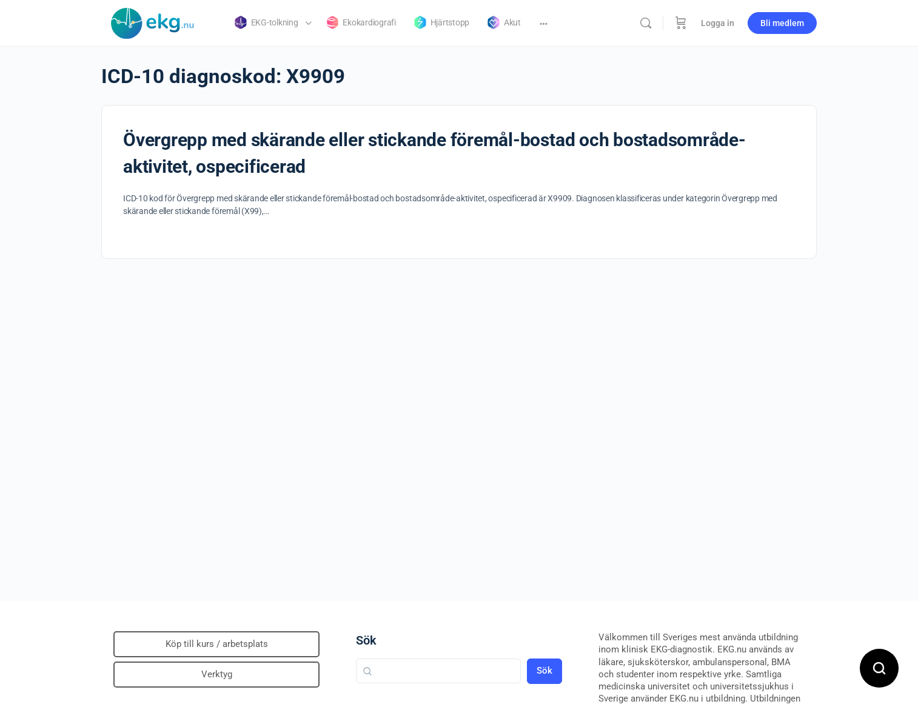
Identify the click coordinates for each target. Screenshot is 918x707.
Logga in (717, 23)
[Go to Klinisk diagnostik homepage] (152, 21)
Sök (366, 640)
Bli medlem (782, 23)
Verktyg (216, 674)
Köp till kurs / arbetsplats (217, 643)
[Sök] (646, 23)
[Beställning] (681, 23)
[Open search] (879, 668)
